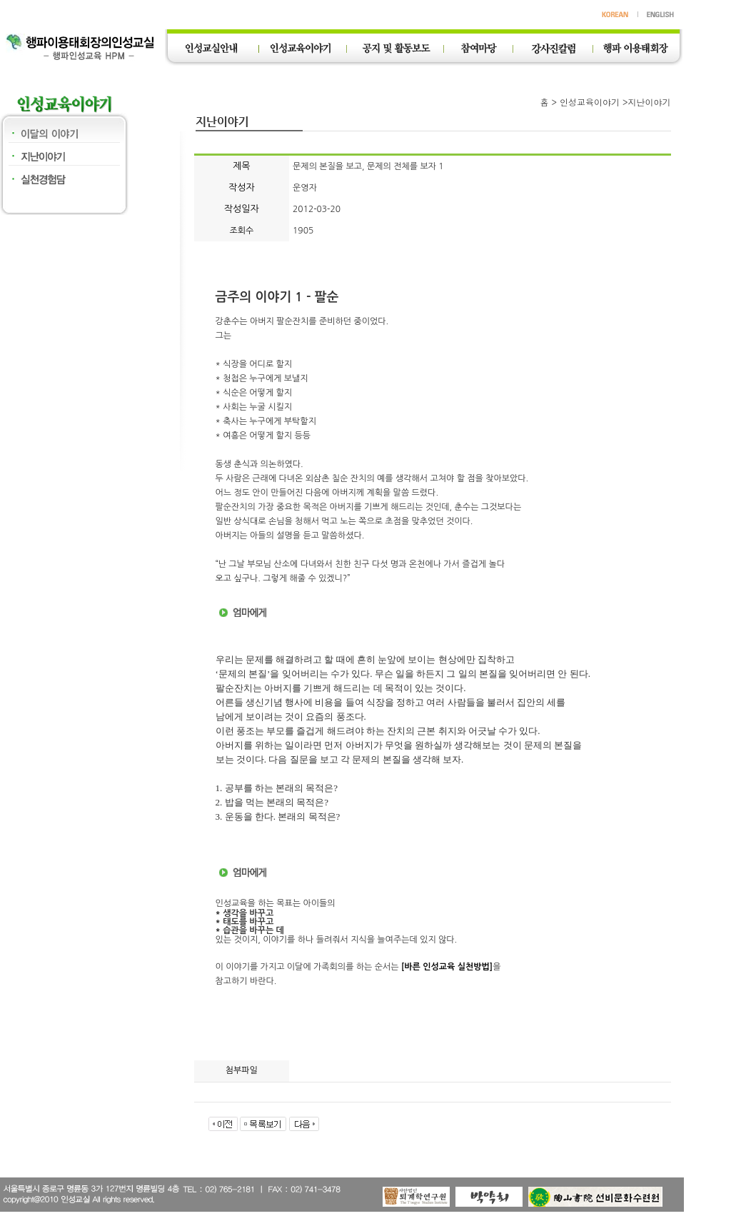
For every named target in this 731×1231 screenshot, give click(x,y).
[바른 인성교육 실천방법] (447, 967)
